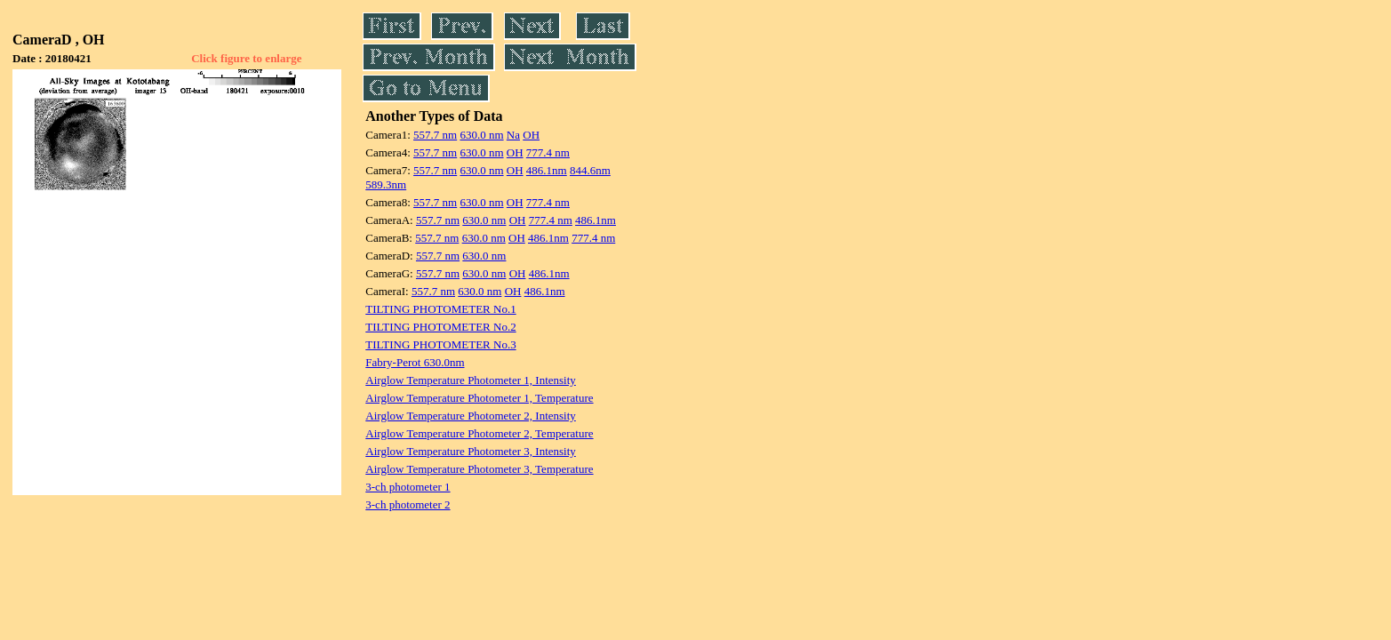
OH (531, 134)
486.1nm (546, 170)
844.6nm (590, 170)
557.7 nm (435, 134)
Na (513, 134)
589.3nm (385, 184)
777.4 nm (548, 152)
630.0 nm (481, 134)
